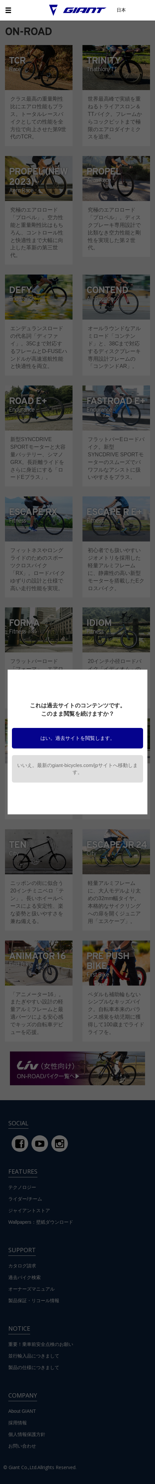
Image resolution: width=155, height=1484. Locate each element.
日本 (121, 10)
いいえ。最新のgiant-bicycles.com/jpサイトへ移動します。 (77, 768)
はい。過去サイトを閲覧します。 (77, 738)
